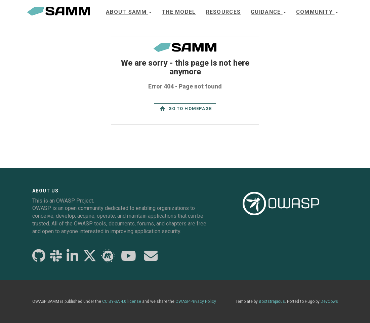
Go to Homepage (186, 108)
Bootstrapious (272, 301)
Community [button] (317, 12)
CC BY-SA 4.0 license (121, 301)
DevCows (329, 301)
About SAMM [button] (129, 12)
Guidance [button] (268, 12)
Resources (223, 12)
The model (179, 12)
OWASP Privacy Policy (195, 301)
